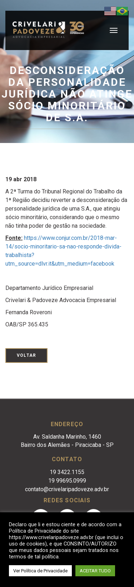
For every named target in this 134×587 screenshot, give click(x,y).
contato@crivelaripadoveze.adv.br (67, 489)
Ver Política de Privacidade (40, 570)
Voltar (26, 355)
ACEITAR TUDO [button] (95, 570)
